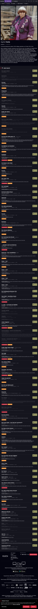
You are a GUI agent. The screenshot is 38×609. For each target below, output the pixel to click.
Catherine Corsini (21, 94)
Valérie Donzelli (11, 157)
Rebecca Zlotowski (17, 493)
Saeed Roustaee (12, 124)
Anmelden (34, 1)
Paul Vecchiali (32, 94)
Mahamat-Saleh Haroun (5, 335)
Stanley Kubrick (16, 114)
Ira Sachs (13, 122)
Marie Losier (30, 336)
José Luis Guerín (30, 255)
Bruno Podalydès (4, 225)
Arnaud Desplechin (15, 264)
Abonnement (17, 1)
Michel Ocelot (28, 114)
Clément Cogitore (12, 401)
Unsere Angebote (31, 1)
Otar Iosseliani (4, 442)
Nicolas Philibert (17, 334)
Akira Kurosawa (11, 410)
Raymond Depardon (25, 431)
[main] (19, 604)
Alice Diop (15, 189)
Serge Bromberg (4, 432)
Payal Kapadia (28, 209)
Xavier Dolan (29, 425)
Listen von (8, 3)
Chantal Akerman (11, 166)
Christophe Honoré (11, 189)
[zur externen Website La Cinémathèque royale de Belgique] (30, 588)
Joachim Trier (28, 85)
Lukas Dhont (3, 86)
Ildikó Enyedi (23, 240)
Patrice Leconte (4, 441)
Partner (12, 559)
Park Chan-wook (24, 342)
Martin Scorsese (11, 114)
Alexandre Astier (25, 140)
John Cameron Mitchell (17, 124)
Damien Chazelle (18, 123)
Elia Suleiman (26, 95)
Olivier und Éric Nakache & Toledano (7, 79)
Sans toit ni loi (29, 56)
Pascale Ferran (15, 149)
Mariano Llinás (17, 336)
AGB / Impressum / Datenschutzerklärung (14, 558)
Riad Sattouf (29, 264)
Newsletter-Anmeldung (33, 554)
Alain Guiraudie (16, 181)
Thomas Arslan (8, 95)
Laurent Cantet (11, 149)
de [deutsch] (36, 1)
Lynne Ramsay (11, 85)
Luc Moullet (19, 85)
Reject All (33, 606)
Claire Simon (10, 264)
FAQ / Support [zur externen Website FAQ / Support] (13, 553)
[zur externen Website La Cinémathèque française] (13, 587)
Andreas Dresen (28, 124)
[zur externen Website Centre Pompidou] (17, 587)
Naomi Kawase (30, 431)
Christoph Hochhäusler (22, 333)
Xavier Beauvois (30, 140)
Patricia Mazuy (28, 149)
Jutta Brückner (11, 319)
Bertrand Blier (31, 139)
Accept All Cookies (26, 606)
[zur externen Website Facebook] (21, 554)
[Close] (36, 601)
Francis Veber (14, 79)
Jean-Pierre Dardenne (32, 122)
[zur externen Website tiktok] (29, 554)
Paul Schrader (12, 86)
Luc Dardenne (25, 264)
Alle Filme (3, 3)
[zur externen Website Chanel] (26, 591)
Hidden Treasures (20, 3)
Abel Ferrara (3, 124)
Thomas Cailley (16, 141)
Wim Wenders (4, 123)
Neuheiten (13, 3)
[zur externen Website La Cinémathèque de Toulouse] (21, 585)
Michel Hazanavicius (18, 122)
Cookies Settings (13, 555)
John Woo (34, 255)
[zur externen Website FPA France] (30, 585)
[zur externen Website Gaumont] (8, 587)
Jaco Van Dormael (23, 123)
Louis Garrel (19, 240)
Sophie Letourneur (33, 149)
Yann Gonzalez (11, 313)
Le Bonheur (24, 53)
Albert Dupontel (8, 86)
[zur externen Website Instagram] (25, 554)
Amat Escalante (33, 335)
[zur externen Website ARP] (26, 585)
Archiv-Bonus (4, 97)
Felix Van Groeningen (18, 441)
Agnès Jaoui (20, 114)
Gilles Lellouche (21, 141)
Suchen (26, 1)
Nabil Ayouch (8, 123)
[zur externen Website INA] (17, 585)
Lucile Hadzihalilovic (12, 103)
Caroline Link (4, 95)
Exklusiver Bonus (5, 183)
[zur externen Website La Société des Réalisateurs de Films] (3, 585)
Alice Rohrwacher (20, 109)
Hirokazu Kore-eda (29, 200)
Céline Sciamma (27, 139)
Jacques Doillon (11, 139)
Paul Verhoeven (4, 256)
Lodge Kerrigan (23, 85)
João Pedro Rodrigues (16, 350)
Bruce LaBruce (25, 425)
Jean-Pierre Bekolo (20, 307)
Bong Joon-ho (11, 200)
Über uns (29, 1)
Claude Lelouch (30, 224)
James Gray (10, 122)
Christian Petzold (7, 140)
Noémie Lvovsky (20, 157)
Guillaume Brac (15, 313)
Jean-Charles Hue (32, 114)
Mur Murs (24, 58)
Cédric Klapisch (15, 85)
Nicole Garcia (22, 95)
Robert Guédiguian (12, 123)
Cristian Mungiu (11, 181)
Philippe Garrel (25, 307)
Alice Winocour (25, 86)
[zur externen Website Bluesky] (22, 554)
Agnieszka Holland (13, 95)
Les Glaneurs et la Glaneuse (10, 59)
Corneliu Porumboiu (27, 94)
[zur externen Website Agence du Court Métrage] (26, 587)
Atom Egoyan (8, 94)
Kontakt (12, 554)
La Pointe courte (7, 50)
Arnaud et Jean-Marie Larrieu (18, 166)
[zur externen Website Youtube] (24, 554)
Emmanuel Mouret (29, 166)
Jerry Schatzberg (25, 255)
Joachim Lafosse (15, 499)
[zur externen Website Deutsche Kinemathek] (21, 587)
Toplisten (26, 3)
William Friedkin (4, 201)
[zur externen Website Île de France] (21, 592)
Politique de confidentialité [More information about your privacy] (16, 604)
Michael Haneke (21, 86)
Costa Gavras (19, 200)
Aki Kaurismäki (15, 209)
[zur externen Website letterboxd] (27, 554)
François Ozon (16, 94)
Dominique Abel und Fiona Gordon (29, 440)
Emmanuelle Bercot (21, 181)
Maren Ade (27, 122)
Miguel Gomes (26, 334)
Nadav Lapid (19, 149)
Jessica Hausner (11, 109)
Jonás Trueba (17, 86)
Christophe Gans (16, 139)
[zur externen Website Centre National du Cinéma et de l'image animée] (12, 591)
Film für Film (10, 1)
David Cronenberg (30, 95)
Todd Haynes (32, 85)
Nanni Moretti (12, 140)
